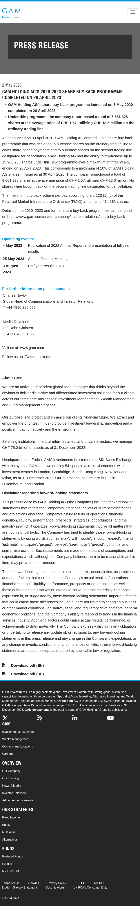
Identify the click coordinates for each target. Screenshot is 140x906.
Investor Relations (14, 793)
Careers (7, 753)
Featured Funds (12, 856)
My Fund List (10, 871)
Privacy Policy (57, 883)
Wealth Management (15, 739)
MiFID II (99, 883)
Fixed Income (11, 817)
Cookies (33, 883)
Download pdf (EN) (27, 665)
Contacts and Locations (17, 746)
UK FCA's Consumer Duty (90, 887)
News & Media (11, 785)
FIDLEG (80, 883)
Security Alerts (55, 887)
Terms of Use (10, 883)
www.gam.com (32, 348)
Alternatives (10, 839)
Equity (6, 824)
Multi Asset (9, 832)
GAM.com (11, 12)
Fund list (7, 863)
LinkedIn (44, 357)
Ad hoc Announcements (17, 800)
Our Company (11, 770)
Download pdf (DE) (27, 674)
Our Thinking (10, 778)
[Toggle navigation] (133, 12)
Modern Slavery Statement (19, 887)
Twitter (30, 357)
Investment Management (18, 731)
